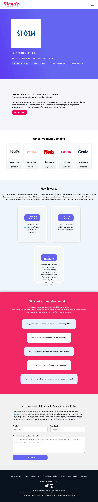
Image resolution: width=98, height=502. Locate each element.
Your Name (16, 426)
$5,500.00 (14, 167)
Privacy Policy (56, 495)
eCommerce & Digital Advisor (70, 493)
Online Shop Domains (32, 476)
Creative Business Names (69, 476)
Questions (84, 476)
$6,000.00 (31, 167)
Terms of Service (67, 495)
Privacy (50, 481)
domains (27, 227)
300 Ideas (37, 493)
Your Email (54, 426)
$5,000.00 (83, 167)
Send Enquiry (30, 458)
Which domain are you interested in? (25, 436)
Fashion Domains (16, 476)
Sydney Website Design (58, 490)
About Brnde (43, 481)
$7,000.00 (49, 167)
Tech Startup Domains (50, 476)
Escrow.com (46, 270)
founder (17, 414)
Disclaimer (56, 481)
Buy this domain (19, 112)
